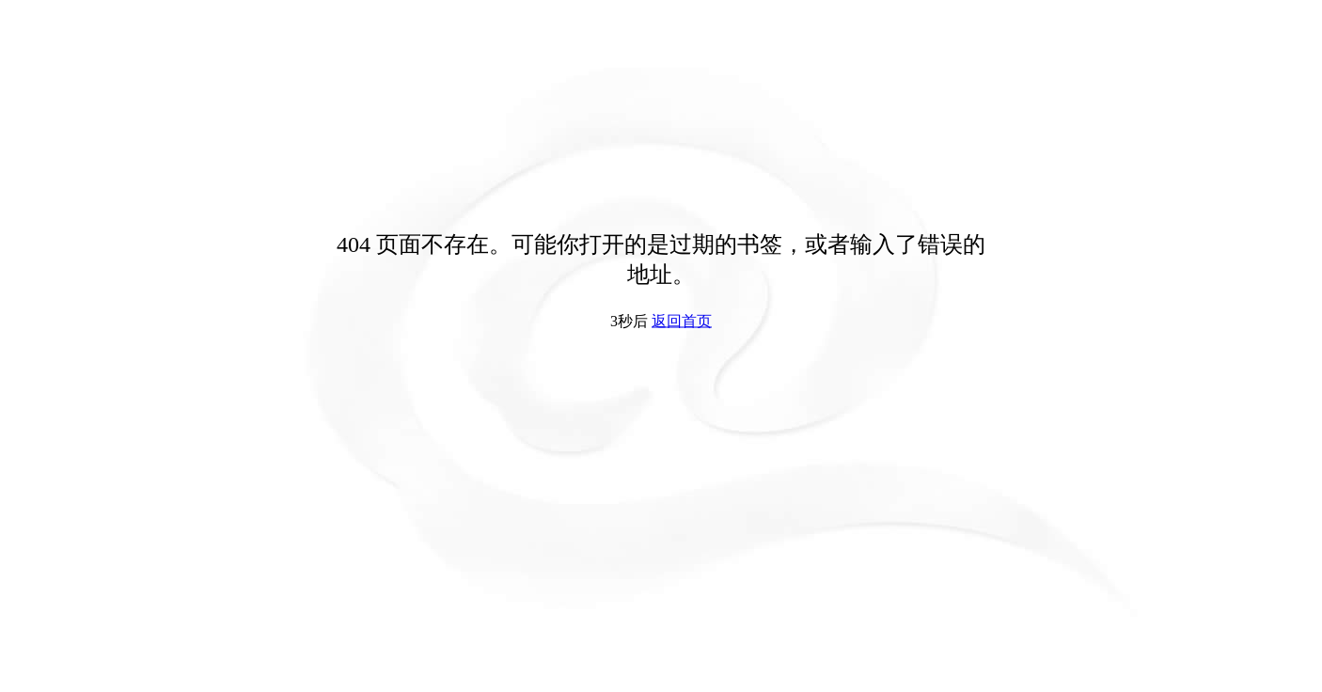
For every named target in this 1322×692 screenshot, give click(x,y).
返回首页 (682, 321)
